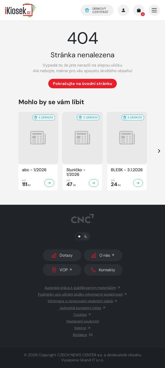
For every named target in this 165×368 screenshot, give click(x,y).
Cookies (82, 314)
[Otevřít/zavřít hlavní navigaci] (154, 10)
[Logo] (39, 10)
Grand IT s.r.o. (92, 360)
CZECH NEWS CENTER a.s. (80, 355)
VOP (62, 270)
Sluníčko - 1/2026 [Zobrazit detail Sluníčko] (75, 172)
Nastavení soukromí (82, 321)
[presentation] (154, 151)
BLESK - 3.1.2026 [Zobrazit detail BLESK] (127, 170)
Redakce (82, 334)
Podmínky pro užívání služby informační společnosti (82, 294)
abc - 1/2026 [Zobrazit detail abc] (34, 170)
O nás (103, 255)
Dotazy (62, 255)
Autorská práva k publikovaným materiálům (83, 287)
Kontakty (103, 270)
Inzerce (82, 328)
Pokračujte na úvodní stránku (82, 83)
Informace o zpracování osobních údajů (83, 301)
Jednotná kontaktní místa (83, 308)
